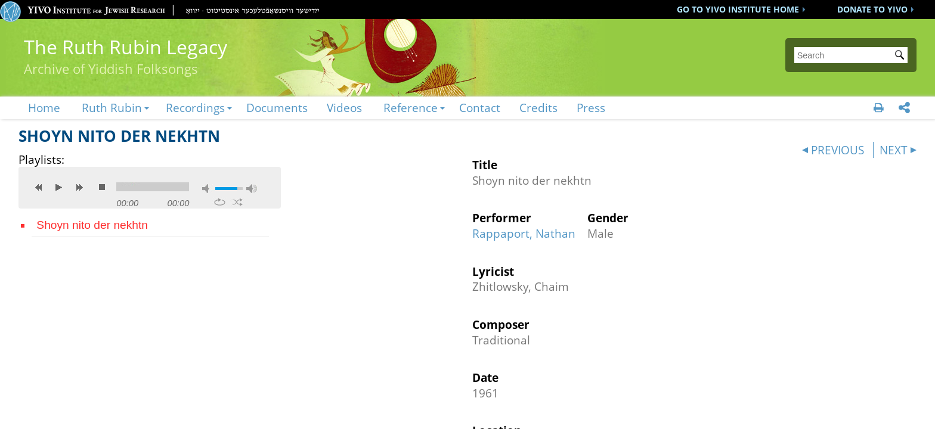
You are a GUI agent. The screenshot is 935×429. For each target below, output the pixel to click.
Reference (410, 108)
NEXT (894, 150)
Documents (277, 108)
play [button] (59, 187)
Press (591, 108)
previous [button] (38, 187)
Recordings (195, 108)
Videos (344, 108)
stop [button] (102, 187)
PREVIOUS (837, 150)
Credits (538, 108)
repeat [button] (219, 202)
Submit (902, 56)
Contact (479, 108)
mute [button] (207, 188)
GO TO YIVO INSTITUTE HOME (738, 9)
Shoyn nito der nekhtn (92, 225)
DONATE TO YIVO (872, 9)
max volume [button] (251, 188)
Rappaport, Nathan (523, 233)
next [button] (79, 187)
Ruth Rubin (112, 108)
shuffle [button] (237, 202)
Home (44, 108)
